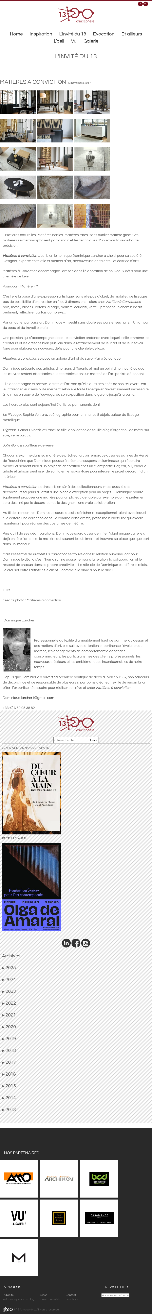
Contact (71, 1295)
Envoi (93, 740)
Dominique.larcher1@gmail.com (28, 698)
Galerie (91, 41)
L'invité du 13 (72, 34)
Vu (74, 41)
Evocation (104, 34)
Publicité (8, 1295)
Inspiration (41, 34)
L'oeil (59, 41)
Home (16, 34)
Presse (43, 1295)
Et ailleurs (132, 34)
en (145, 3)
